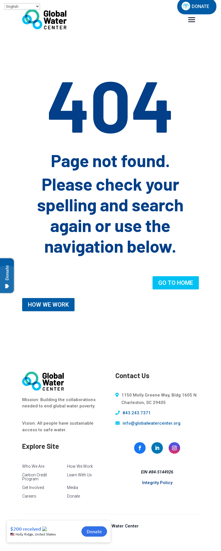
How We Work (80, 466)
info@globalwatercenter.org (151, 423)
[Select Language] (22, 6)
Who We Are (33, 466)
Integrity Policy (157, 482)
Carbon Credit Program (34, 477)
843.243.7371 (137, 412)
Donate (73, 496)
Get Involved (33, 488)
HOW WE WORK (48, 304)
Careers (29, 496)
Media (72, 488)
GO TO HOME (175, 282)
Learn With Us (79, 475)
